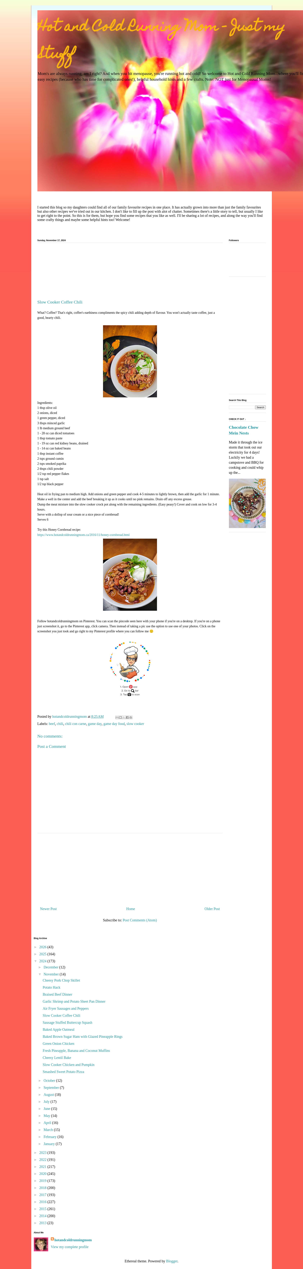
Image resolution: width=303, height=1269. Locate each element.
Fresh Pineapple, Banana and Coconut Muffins (76, 1051)
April (48, 1123)
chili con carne (75, 724)
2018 (43, 1188)
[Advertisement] (130, 272)
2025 (43, 954)
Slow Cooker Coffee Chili (61, 1015)
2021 (43, 1167)
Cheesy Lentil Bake (57, 1058)
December (51, 967)
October (50, 1080)
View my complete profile (69, 1247)
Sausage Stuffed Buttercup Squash (67, 1022)
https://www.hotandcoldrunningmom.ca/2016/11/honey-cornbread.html (83, 535)
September (52, 1088)
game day (95, 724)
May (47, 1116)
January (50, 1144)
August (49, 1095)
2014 (43, 1216)
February (50, 1137)
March (49, 1130)
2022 (43, 1160)
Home (130, 909)
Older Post (212, 909)
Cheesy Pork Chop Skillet (61, 980)
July (47, 1102)
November (52, 974)
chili (60, 724)
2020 (43, 1174)
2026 (43, 947)
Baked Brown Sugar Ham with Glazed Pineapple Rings (83, 1037)
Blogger (171, 1261)
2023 (43, 1153)
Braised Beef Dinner (57, 994)
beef (52, 724)
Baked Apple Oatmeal (59, 1029)
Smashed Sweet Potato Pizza (63, 1072)
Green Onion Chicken (58, 1044)
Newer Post (48, 909)
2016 (43, 1202)
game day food (114, 724)
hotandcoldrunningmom (73, 1240)
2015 (43, 1209)
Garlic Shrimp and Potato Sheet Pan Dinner (74, 1001)
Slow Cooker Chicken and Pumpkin (69, 1065)
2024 (43, 961)
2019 (43, 1181)
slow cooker (135, 724)
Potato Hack (51, 987)
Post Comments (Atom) (140, 920)
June (47, 1109)
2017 (43, 1195)
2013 (43, 1223)
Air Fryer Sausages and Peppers (66, 1008)
